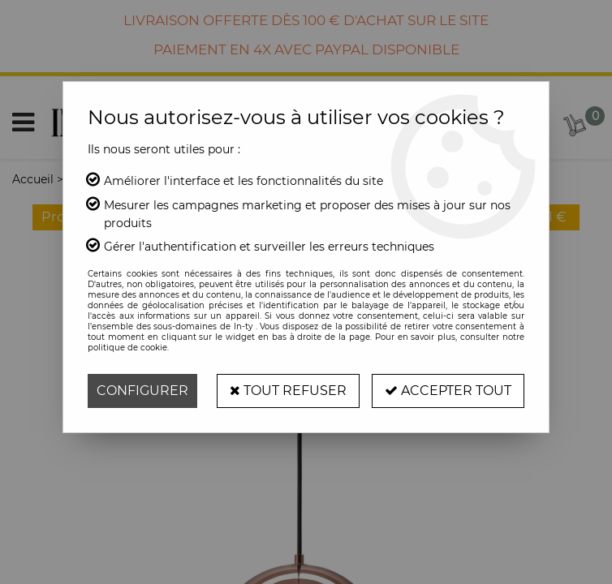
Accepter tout (448, 390)
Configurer (142, 390)
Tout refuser (288, 390)
